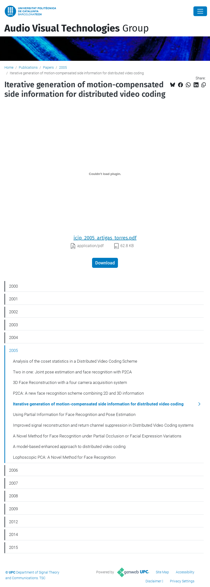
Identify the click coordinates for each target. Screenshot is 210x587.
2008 (13, 495)
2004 (13, 337)
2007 (13, 483)
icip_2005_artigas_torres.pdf (105, 238)
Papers (48, 67)
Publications (28, 67)
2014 (13, 534)
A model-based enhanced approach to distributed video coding (69, 446)
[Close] (200, 11)
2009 (13, 508)
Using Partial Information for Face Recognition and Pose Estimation (74, 414)
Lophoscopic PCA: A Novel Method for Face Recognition (64, 457)
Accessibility (185, 572)
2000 (13, 286)
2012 (13, 521)
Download (105, 262)
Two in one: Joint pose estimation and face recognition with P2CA (72, 372)
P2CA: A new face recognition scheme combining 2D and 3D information (78, 393)
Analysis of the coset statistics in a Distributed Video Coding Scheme (75, 361)
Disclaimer (153, 581)
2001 (13, 298)
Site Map (162, 572)
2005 (63, 67)
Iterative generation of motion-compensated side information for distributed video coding (98, 404)
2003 (13, 324)
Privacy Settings (182, 581)
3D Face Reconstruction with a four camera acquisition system (70, 382)
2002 (13, 311)
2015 (13, 547)
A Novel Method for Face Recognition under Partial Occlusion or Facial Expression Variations (97, 436)
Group (76, 28)
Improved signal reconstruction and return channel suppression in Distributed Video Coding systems (103, 425)
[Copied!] (203, 85)
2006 (13, 470)
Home (8, 67)
